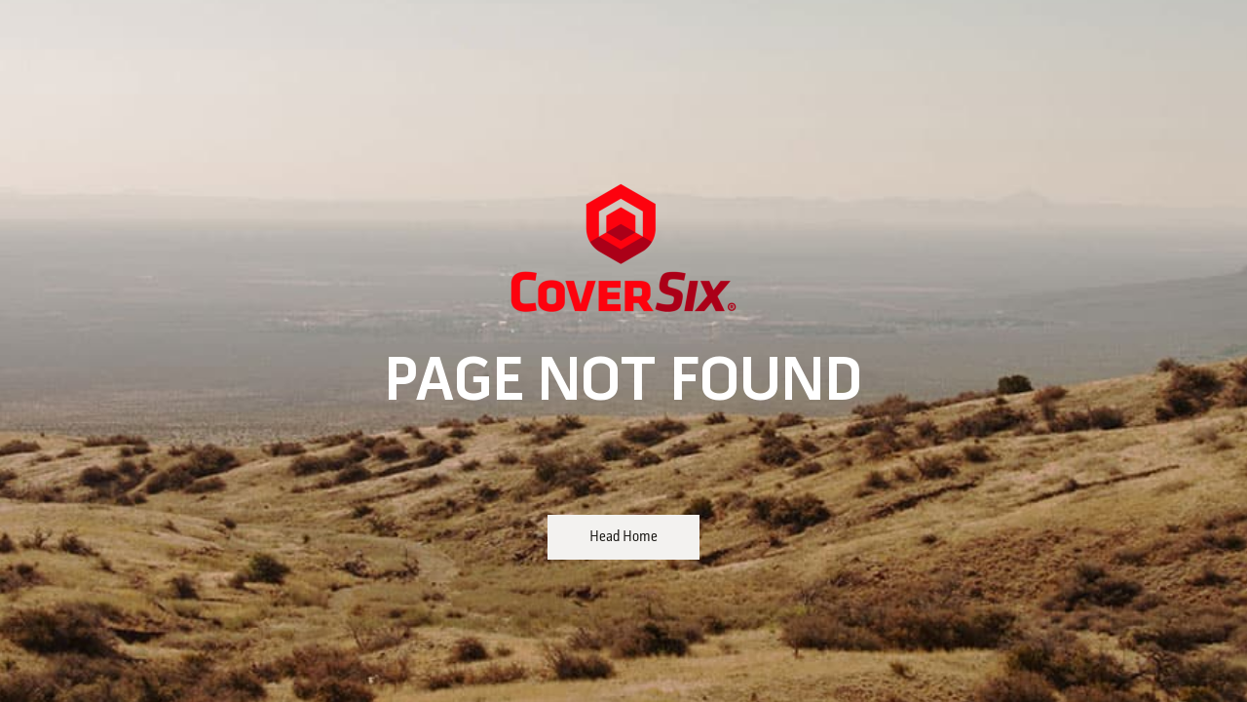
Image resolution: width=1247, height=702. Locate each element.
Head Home (623, 537)
